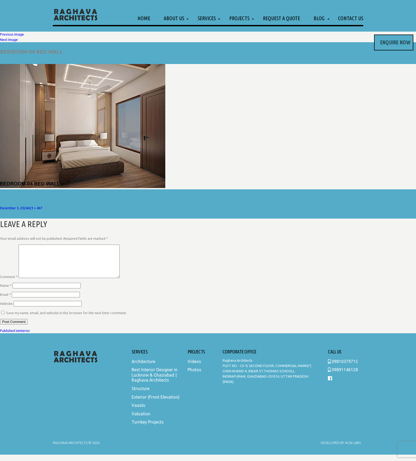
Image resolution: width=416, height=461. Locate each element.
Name (6, 292)
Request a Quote (281, 18)
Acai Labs (352, 449)
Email (5, 301)
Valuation (141, 420)
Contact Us (350, 18)
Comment (9, 283)
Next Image (9, 39)
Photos (194, 376)
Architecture (143, 367)
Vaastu (138, 411)
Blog (319, 18)
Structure (140, 394)
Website (6, 310)
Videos (194, 367)
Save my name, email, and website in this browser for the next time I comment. (66, 319)
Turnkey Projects (148, 428)
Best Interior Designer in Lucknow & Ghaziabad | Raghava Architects (154, 381)
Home (143, 18)
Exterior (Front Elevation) (156, 403)
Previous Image (12, 34)
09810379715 (343, 367)
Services (207, 18)
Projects (239, 18)
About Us (174, 18)
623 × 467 (35, 208)
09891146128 (343, 376)
